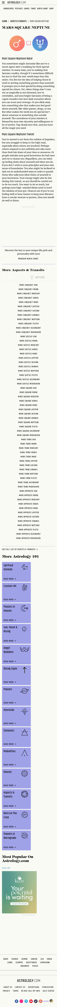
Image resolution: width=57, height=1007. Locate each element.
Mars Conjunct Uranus (28, 315)
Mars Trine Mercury (28, 448)
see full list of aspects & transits (20, 549)
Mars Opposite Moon (28, 495)
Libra (10, 962)
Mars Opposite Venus (28, 504)
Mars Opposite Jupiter (28, 512)
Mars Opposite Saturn (28, 517)
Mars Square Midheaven (28, 435)
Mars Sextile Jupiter (28, 358)
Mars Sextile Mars (28, 353)
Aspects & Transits (18, 21)
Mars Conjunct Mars (28, 302)
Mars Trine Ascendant (28, 482)
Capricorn (45, 962)
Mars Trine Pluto (28, 478)
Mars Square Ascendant (28, 431)
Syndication (48, 987)
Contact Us (20, 987)
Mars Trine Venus (28, 452)
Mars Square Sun (28, 388)
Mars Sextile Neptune (28, 371)
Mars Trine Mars (28, 456)
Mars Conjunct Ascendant (28, 328)
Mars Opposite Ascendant (28, 534)
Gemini (24, 959)
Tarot (33, 8)
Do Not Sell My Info (30, 991)
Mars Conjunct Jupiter (28, 306)
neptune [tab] (37, 277)
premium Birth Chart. (28, 259)
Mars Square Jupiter (28, 409)
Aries (5, 959)
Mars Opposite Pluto (28, 529)
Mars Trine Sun (28, 439)
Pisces (35, 966)
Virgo (49, 959)
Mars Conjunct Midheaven (28, 332)
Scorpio (19, 962)
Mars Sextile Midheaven (28, 383)
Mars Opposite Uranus (28, 521)
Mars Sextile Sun (28, 336)
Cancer (34, 959)
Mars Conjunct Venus (28, 298)
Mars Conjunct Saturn (28, 311)
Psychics (19, 8)
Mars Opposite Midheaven (28, 538)
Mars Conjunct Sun (28, 285)
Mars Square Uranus (28, 418)
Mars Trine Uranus (28, 469)
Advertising (33, 987)
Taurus (14, 959)
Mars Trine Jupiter (29, 461)
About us (8, 987)
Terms (16, 991)
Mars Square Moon (28, 392)
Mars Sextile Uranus (28, 366)
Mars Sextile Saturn (28, 362)
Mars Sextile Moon (29, 341)
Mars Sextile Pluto (28, 375)
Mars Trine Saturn (29, 465)
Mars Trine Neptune (28, 474)
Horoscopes (8, 8)
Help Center (48, 991)
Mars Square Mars (28, 405)
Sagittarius (31, 962)
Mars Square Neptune (28, 422)
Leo (42, 959)
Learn (4, 21)
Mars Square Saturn (28, 414)
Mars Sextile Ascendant (28, 379)
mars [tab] (7, 277)
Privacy (6, 991)
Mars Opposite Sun (28, 491)
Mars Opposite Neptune (28, 525)
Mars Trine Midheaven (28, 486)
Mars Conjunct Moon (28, 289)
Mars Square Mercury (28, 396)
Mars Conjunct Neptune (28, 319)
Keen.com (6, 868)
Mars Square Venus (28, 401)
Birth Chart (42, 8)
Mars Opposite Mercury (28, 499)
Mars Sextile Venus (28, 349)
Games (27, 8)
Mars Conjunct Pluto (28, 323)
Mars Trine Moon (28, 444)
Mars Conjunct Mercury (28, 293)
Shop (51, 8)
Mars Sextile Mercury (28, 345)
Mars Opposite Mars (28, 508)
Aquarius (25, 966)
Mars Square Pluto (28, 426)
